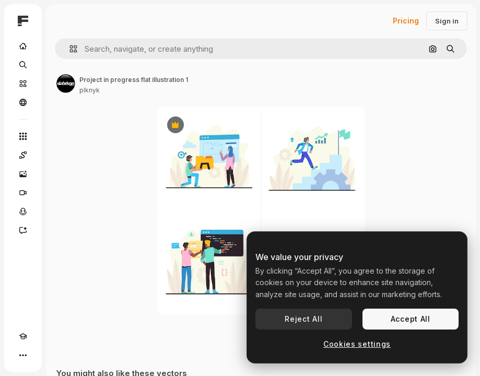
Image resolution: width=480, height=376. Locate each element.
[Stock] (23, 83)
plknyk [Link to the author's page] (89, 90)
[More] (23, 355)
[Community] (23, 102)
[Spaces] (23, 155)
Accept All (410, 318)
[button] (69, 49)
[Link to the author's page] (65, 83)
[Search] (23, 64)
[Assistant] (23, 230)
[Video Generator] (23, 192)
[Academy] (23, 336)
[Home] (23, 46)
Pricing (406, 20)
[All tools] (23, 136)
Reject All (303, 318)
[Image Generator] (23, 174)
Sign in (447, 21)
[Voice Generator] (23, 211)
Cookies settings (357, 343)
